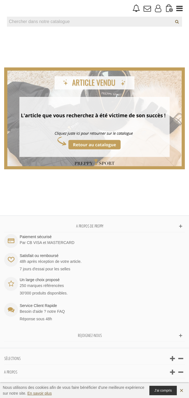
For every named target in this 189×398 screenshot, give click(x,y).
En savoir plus (39, 393)
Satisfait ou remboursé (39, 255)
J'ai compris (163, 390)
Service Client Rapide (38, 305)
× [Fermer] (181, 390)
